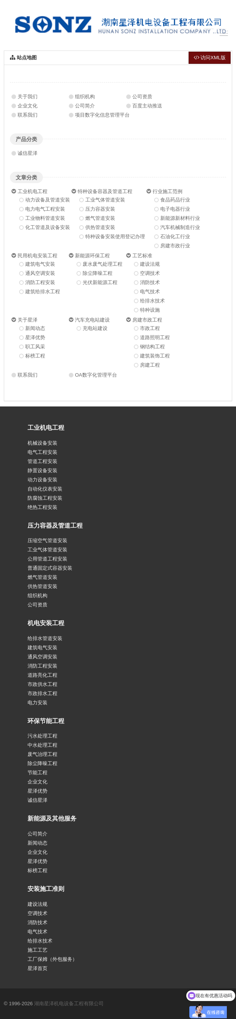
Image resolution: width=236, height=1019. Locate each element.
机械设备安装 (42, 443)
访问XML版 (210, 57)
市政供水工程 (42, 684)
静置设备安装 (42, 470)
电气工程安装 (42, 452)
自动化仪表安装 (45, 489)
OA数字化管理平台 (96, 375)
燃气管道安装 (100, 218)
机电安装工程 (46, 623)
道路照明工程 (155, 337)
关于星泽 (27, 320)
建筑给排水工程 (42, 291)
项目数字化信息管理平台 (102, 115)
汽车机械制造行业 (180, 227)
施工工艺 (37, 950)
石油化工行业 (175, 236)
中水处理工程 (42, 745)
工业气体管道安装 (105, 200)
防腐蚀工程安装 (45, 498)
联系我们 (27, 115)
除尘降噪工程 (97, 273)
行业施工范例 (167, 191)
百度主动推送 (147, 106)
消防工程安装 (40, 282)
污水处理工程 (42, 736)
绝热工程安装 (42, 507)
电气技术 (150, 291)
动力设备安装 (42, 480)
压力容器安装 (100, 209)
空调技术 (150, 273)
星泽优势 (35, 337)
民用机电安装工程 (37, 255)
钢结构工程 (152, 346)
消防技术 (150, 282)
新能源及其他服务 (52, 818)
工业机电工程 (32, 191)
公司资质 (142, 96)
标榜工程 (35, 356)
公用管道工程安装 (47, 559)
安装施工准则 (46, 889)
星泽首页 (37, 968)
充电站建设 (95, 328)
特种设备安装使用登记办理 (115, 236)
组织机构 (85, 96)
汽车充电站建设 (92, 320)
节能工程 (37, 772)
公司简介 (85, 106)
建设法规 (150, 264)
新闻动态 (35, 328)
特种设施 (150, 310)
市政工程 (150, 328)
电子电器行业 (175, 209)
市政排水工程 (42, 693)
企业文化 (27, 106)
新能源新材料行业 (180, 218)
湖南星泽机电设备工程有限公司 (69, 1003)
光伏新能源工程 (100, 282)
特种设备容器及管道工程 (105, 191)
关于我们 (27, 96)
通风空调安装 (40, 273)
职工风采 (35, 346)
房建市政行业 (175, 246)
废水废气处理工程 (102, 264)
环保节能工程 (46, 721)
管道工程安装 (42, 461)
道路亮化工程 (42, 675)
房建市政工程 (147, 320)
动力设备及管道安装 (47, 200)
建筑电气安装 (40, 264)
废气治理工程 (42, 754)
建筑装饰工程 (155, 356)
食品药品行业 (175, 200)
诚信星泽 (27, 153)
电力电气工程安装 (45, 209)
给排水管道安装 (45, 638)
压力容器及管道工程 (55, 525)
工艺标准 (142, 255)
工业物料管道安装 (45, 218)
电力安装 (37, 702)
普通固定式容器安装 (50, 568)
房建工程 (150, 365)
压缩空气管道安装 (47, 540)
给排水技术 (152, 301)
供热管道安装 (100, 227)
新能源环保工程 (92, 255)
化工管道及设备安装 (47, 227)
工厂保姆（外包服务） (52, 959)
